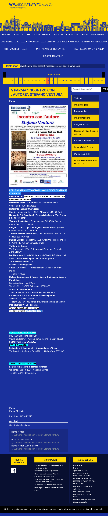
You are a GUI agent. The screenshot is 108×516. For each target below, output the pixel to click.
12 (47, 80)
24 (94, 80)
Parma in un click (82, 154)
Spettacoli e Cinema (81, 470)
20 (79, 80)
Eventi (75, 468)
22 (86, 80)
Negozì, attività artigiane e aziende (86, 132)
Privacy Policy (50, 488)
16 (63, 80)
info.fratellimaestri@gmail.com (51, 302)
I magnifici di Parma (83, 147)
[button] (18, 34)
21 (82, 80)
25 (98, 80)
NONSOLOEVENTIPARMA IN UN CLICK (86, 162)
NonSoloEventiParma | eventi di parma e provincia (30, 7)
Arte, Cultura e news (81, 473)
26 (102, 80)
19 (75, 80)
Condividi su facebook (19, 425)
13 (51, 80)
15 (59, 80)
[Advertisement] (77, 10)
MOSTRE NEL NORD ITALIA (84, 478)
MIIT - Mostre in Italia (81, 492)
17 (67, 80)
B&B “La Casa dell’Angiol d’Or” (23, 336)
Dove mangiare (81, 105)
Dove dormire (80, 111)
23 (90, 80)
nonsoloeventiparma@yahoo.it (46, 470)
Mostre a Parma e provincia (89, 49)
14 (55, 80)
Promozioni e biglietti (94, 34)
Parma (12, 101)
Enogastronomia (81, 124)
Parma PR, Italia (16, 411)
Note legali (38, 488)
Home (6, 34)
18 (71, 80)
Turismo (78, 98)
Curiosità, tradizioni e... (84, 140)
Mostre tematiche (80, 502)
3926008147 (47, 482)
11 (44, 80)
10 (40, 80)
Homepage (77, 465)
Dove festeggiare (82, 118)
